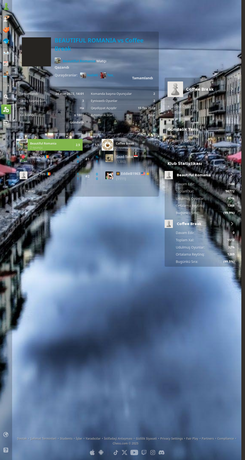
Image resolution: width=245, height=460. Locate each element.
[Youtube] (134, 452)
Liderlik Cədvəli (184, 140)
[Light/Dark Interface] (6, 442)
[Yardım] (6, 450)
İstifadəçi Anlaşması (118, 438)
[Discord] (161, 452)
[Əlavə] (6, 85)
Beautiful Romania (79, 60)
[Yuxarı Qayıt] (27, 191)
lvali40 (89, 75)
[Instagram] (153, 452)
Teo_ (107, 75)
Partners (208, 438)
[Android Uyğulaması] (101, 452)
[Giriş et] (6, 123)
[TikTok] (116, 452)
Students (66, 438)
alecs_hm (38, 174)
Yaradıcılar (93, 438)
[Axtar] (6, 96)
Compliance (225, 438)
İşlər (79, 438)
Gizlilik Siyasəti (146, 438)
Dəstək (22, 438)
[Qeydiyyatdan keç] (6, 109)
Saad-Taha (124, 157)
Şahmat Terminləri (43, 438)
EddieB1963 (130, 174)
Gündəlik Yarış (183, 146)
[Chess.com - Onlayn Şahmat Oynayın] (6, 7)
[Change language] (6, 434)
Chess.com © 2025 (125, 443)
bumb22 (37, 157)
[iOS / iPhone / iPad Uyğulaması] (92, 452)
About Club (181, 106)
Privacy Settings (171, 438)
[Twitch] (144, 452)
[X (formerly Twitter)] (124, 452)
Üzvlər (177, 112)
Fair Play (192, 438)
